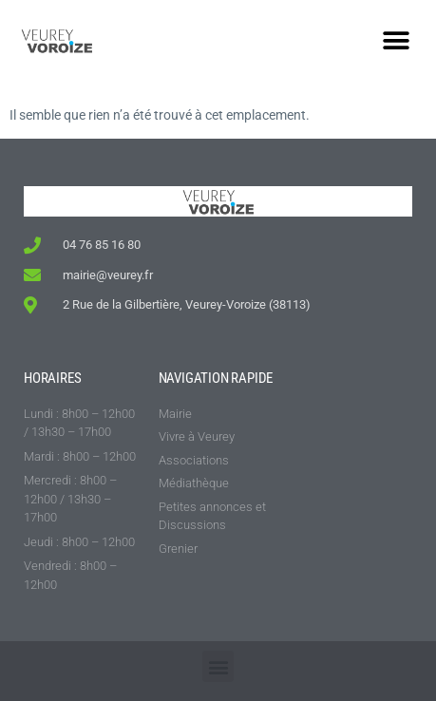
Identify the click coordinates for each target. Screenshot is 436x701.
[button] (395, 40)
